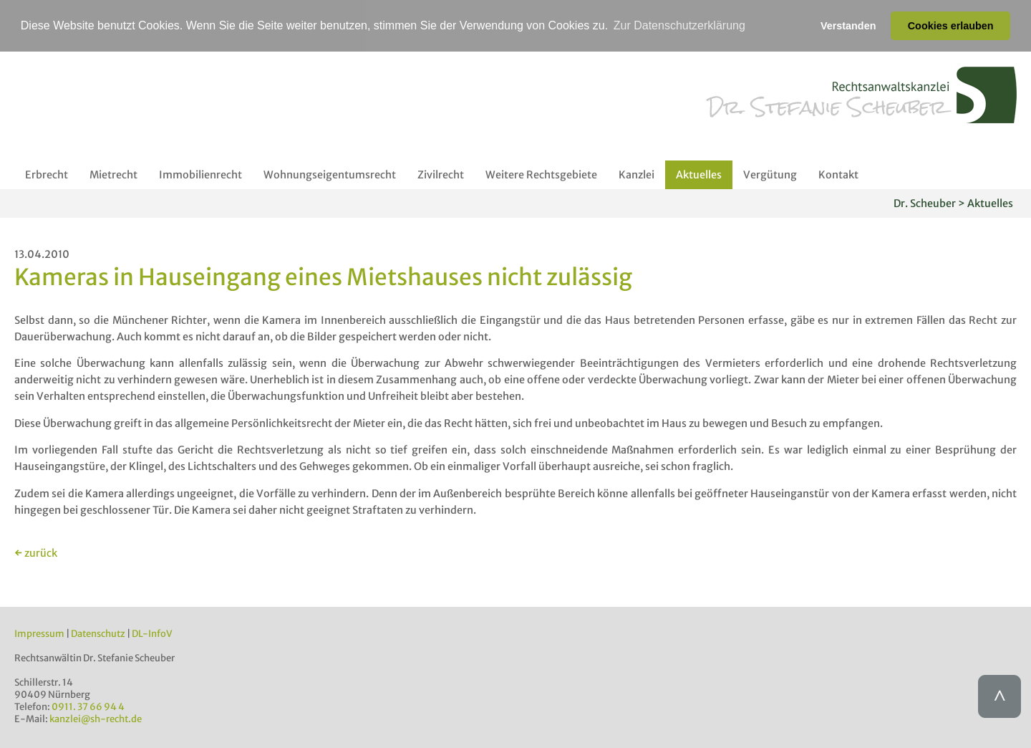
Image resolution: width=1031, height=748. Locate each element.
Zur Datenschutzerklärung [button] (679, 25)
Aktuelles (699, 174)
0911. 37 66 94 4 (88, 707)
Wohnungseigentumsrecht (329, 174)
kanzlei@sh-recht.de (95, 719)
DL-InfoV (152, 634)
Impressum (39, 634)
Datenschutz (98, 634)
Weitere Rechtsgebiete (541, 174)
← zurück (35, 553)
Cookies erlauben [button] (951, 26)
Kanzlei (636, 174)
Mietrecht (113, 174)
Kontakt (838, 174)
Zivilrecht (440, 174)
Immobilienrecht (200, 174)
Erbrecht (46, 174)
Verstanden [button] (848, 26)
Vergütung (770, 174)
